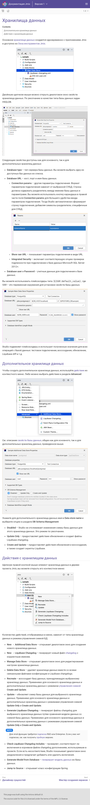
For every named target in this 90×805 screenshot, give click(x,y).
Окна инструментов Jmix (31, 43)
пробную (41, 737)
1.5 (84, 11)
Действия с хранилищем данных (18, 34)
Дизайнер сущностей (14, 780)
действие (79, 370)
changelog (71, 653)
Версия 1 (41, 4)
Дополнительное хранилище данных (20, 30)
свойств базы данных (29, 440)
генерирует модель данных (57, 759)
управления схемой (70, 686)
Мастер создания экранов (73, 780)
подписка (41, 734)
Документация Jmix (16, 4)
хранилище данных (24, 40)
